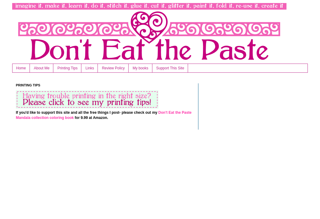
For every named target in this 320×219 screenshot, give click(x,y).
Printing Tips (67, 68)
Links (89, 68)
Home (21, 68)
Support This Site (170, 68)
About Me (41, 68)
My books (140, 68)
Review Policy (113, 68)
